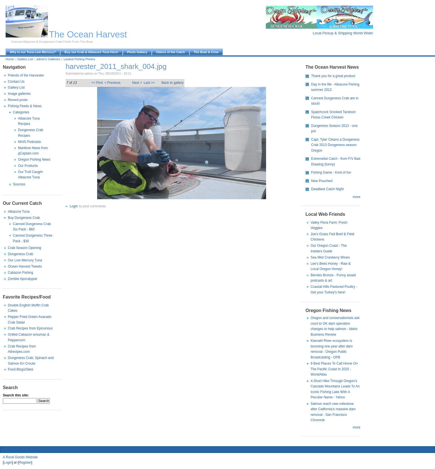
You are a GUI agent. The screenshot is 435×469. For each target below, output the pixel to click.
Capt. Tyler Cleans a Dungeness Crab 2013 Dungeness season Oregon (335, 145)
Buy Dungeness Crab (24, 218)
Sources (19, 184)
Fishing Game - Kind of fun (331, 172)
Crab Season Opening (24, 248)
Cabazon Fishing (20, 273)
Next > (137, 83)
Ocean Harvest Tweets (25, 266)
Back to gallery (172, 83)
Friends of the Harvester (26, 75)
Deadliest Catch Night (327, 189)
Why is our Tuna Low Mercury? (33, 52)
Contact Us (16, 82)
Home (10, 59)
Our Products (28, 166)
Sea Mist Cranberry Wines (330, 257)
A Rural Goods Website (20, 457)
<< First (97, 83)
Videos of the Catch (170, 52)
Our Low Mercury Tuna (25, 260)
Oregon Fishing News (34, 159)
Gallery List (25, 59)
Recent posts (18, 100)
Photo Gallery (137, 52)
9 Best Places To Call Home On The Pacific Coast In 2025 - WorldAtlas (334, 369)
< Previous (112, 83)
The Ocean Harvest (88, 34)
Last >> (149, 83)
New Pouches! (322, 181)
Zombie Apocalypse (22, 279)
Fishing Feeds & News (25, 106)
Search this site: (16, 395)
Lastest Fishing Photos (79, 59)
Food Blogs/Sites (20, 369)
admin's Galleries (48, 59)
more (356, 197)
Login (74, 206)
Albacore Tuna (19, 212)
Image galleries (19, 94)
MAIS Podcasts (29, 142)
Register (25, 462)
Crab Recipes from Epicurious (30, 328)
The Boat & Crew (206, 52)
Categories (21, 112)
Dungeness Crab (20, 254)
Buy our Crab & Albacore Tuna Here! (91, 52)
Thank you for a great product (333, 76)
